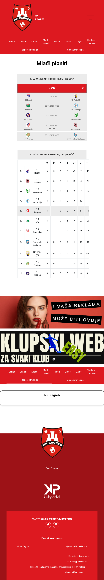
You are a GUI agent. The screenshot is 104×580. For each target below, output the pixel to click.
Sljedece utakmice (91, 41)
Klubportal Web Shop (74, 572)
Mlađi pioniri (46, 41)
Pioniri (57, 41)
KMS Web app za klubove (76, 561)
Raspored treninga (29, 50)
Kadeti (34, 41)
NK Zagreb (24, 546)
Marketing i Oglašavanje (78, 556)
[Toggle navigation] (90, 18)
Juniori (23, 41)
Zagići (79, 41)
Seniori (12, 41)
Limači (68, 41)
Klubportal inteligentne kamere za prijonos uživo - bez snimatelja (57, 567)
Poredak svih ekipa (74, 50)
